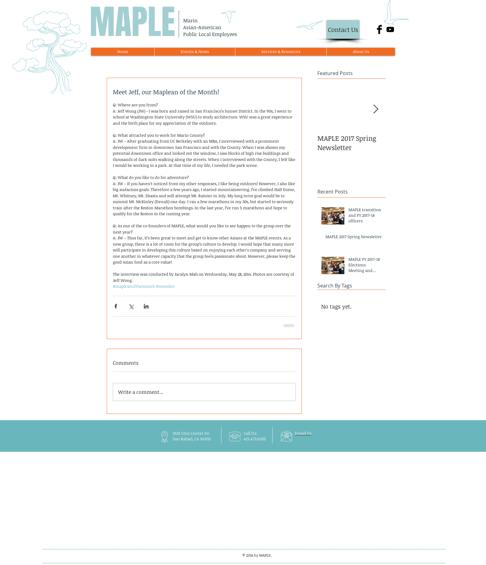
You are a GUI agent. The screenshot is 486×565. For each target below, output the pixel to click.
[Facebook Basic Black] (379, 29)
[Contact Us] (343, 29)
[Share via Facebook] (116, 306)
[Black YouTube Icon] (390, 29)
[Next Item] (375, 109)
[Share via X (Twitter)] (131, 306)
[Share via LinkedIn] (146, 306)
